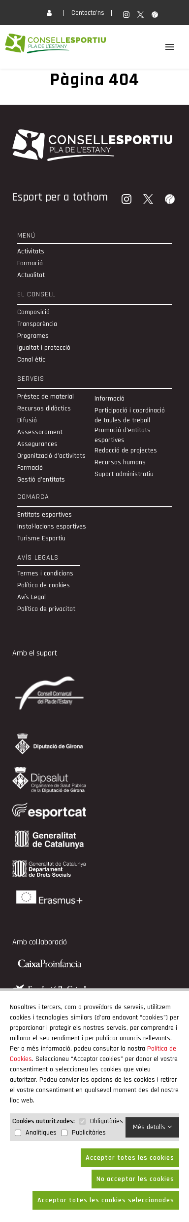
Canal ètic (31, 359)
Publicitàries (89, 1132)
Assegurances (37, 444)
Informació (109, 398)
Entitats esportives (44, 514)
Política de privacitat (46, 609)
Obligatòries (106, 1121)
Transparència (37, 324)
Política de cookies (43, 585)
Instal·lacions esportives (51, 526)
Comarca (33, 496)
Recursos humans (120, 462)
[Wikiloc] (171, 200)
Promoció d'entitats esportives (122, 435)
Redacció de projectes (125, 450)
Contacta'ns (87, 12)
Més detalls (152, 1127)
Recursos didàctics (44, 408)
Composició (33, 312)
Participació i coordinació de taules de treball (129, 415)
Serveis (30, 378)
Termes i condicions (45, 573)
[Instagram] (127, 200)
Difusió (27, 420)
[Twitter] (149, 200)
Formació (30, 263)
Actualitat (31, 275)
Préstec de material (45, 396)
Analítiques (41, 1132)
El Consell (36, 294)
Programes (33, 335)
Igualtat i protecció (43, 347)
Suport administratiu (124, 474)
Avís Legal (31, 597)
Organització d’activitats (51, 455)
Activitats (30, 251)
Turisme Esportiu (41, 538)
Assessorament (40, 432)
